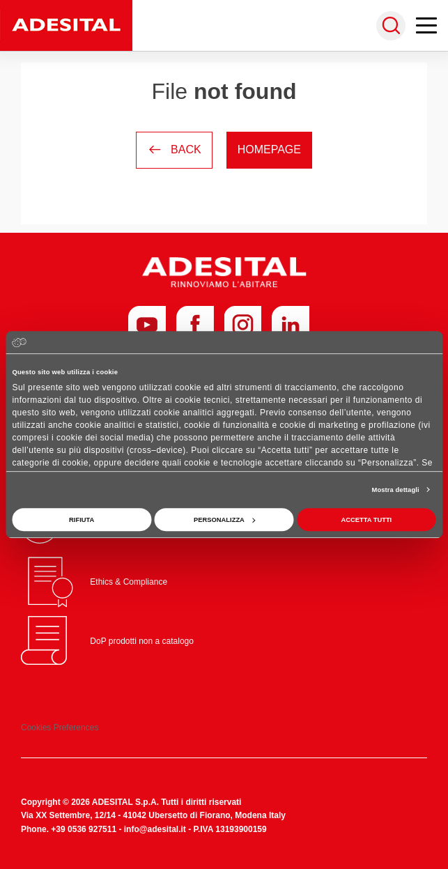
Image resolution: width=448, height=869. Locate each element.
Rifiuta (81, 519)
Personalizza (224, 519)
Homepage (269, 149)
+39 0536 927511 (83, 829)
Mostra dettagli (395, 489)
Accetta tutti (366, 519)
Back (174, 149)
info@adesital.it (155, 829)
